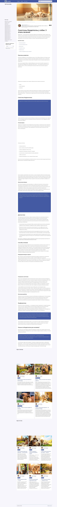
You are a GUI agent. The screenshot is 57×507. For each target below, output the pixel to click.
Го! (13, 46)
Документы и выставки (8, 21)
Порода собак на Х (7, 28)
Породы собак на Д (7, 33)
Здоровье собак (7, 22)
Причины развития (22, 42)
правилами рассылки (8, 48)
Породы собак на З (7, 34)
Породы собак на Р (7, 38)
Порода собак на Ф (7, 27)
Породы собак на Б (7, 31)
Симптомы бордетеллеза (23, 44)
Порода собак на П (7, 26)
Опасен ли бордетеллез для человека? (25, 51)
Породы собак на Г (7, 32)
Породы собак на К (7, 37)
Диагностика (21, 46)
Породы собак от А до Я (8, 39)
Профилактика (21, 49)
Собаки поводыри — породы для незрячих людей (33, 452)
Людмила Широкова (25, 24)
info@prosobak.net (49, 505)
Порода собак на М (7, 25)
